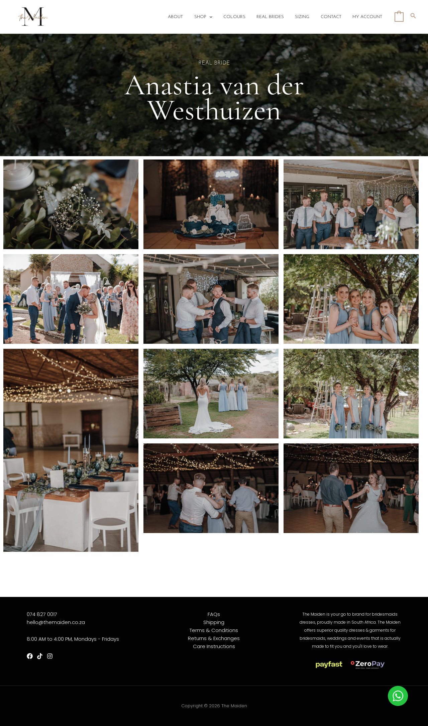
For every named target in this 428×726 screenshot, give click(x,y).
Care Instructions (214, 646)
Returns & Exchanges (214, 638)
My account (368, 17)
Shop (209, 17)
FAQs (214, 614)
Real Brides (274, 17)
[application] (215, 17)
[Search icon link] (413, 16)
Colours (239, 17)
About (182, 17)
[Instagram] (50, 656)
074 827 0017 (42, 614)
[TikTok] (40, 656)
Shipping (213, 622)
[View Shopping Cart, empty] (399, 16)
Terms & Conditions (214, 630)
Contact (332, 17)
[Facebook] (30, 656)
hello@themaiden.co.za (56, 622)
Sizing (305, 17)
